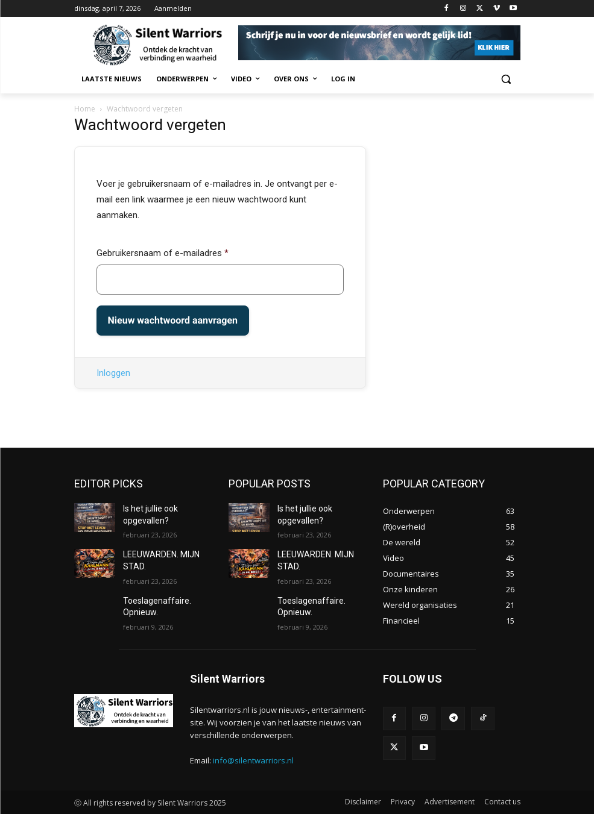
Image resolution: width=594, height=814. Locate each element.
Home (84, 109)
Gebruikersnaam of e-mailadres (162, 253)
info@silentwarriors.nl (253, 760)
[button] (506, 79)
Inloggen (113, 373)
